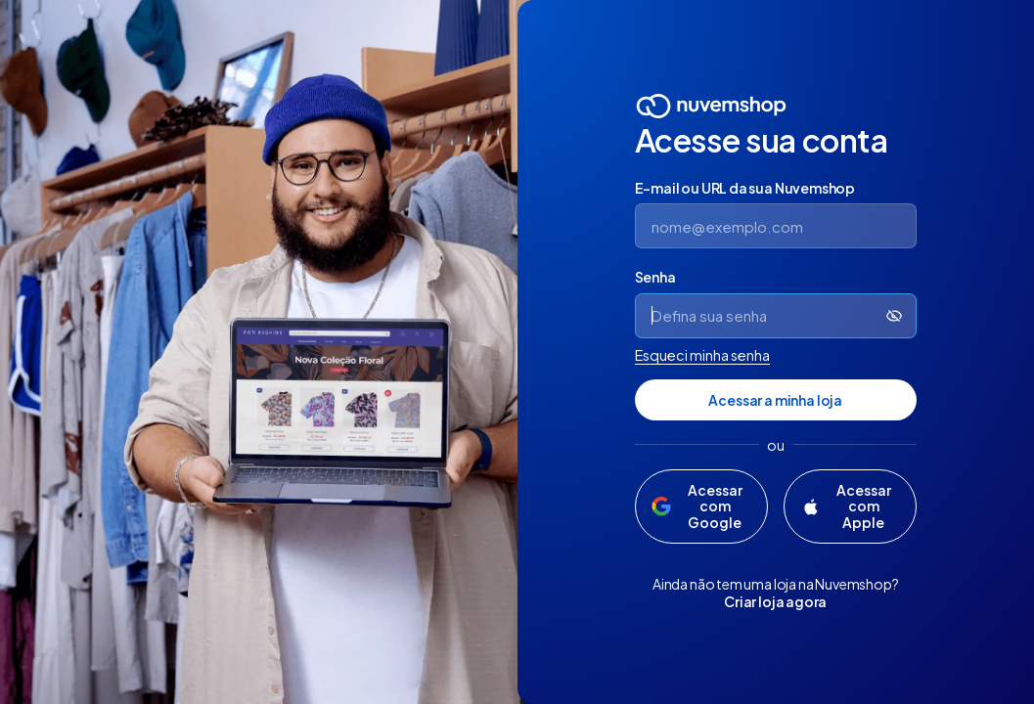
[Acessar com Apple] (850, 506)
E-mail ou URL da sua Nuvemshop (745, 188)
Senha (655, 277)
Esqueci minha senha (702, 355)
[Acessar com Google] (701, 506)
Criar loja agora (775, 601)
